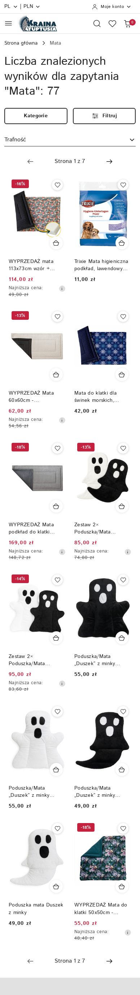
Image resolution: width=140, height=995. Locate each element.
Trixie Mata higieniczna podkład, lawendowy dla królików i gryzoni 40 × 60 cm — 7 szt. (101, 265)
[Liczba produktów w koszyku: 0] (127, 23)
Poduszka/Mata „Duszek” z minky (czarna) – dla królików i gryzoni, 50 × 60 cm (102, 660)
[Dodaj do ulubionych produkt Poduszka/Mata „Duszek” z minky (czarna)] (123, 711)
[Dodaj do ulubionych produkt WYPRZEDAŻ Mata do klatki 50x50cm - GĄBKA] (123, 828)
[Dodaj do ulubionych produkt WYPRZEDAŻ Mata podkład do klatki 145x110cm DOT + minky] (57, 448)
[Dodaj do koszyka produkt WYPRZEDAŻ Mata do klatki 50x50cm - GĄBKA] (121, 886)
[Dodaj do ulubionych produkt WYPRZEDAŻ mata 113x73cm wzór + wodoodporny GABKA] (57, 185)
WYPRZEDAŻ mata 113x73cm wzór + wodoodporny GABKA (34, 265)
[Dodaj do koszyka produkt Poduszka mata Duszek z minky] (56, 886)
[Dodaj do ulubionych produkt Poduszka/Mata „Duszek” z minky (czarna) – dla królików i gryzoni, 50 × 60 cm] (123, 579)
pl (11, 6)
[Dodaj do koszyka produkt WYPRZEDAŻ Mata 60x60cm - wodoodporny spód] (56, 374)
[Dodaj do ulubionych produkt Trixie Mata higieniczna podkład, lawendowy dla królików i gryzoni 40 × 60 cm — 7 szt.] (123, 185)
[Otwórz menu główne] (8, 23)
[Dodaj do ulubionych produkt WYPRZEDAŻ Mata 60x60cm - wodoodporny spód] (57, 316)
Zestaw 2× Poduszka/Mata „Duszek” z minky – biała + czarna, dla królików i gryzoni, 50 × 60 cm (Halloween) (37, 660)
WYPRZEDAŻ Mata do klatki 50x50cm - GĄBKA (100, 908)
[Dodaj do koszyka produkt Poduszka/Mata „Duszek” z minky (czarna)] (121, 769)
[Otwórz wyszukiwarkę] (97, 23)
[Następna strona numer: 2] (109, 161)
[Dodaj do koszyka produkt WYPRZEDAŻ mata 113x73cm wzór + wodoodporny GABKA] (56, 242)
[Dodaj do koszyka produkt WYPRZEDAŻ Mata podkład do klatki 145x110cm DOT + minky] (56, 506)
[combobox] (70, 140)
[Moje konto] (111, 7)
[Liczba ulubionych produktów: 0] (112, 23)
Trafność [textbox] (15, 140)
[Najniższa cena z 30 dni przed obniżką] (62, 288)
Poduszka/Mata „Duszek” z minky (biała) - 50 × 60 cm (33, 792)
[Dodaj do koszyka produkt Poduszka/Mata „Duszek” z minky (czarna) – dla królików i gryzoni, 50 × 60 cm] (121, 637)
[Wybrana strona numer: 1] (70, 161)
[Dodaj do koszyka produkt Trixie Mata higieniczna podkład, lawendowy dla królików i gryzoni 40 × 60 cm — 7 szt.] (121, 242)
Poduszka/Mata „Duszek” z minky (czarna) (94, 792)
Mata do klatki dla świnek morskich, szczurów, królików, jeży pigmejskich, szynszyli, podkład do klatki (102, 397)
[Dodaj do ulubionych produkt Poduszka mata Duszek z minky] (57, 828)
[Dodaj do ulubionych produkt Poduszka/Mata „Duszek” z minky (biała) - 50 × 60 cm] (57, 711)
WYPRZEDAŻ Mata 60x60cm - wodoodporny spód (31, 397)
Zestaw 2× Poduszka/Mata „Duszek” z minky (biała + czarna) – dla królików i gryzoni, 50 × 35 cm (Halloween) (102, 528)
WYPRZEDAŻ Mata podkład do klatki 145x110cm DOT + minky (31, 528)
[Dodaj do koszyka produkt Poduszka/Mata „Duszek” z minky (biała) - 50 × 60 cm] (56, 769)
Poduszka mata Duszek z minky (36, 908)
